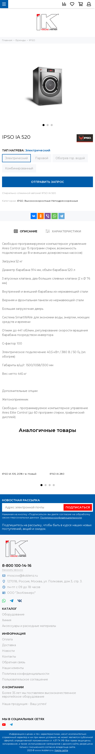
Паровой (41, 158)
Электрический (16, 158)
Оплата (7, 639)
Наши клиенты (13, 668)
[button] (43, 125)
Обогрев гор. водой (70, 158)
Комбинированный (19, 168)
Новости (8, 651)
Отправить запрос (47, 182)
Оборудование (13, 614)
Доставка (9, 645)
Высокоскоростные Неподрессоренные (51, 200)
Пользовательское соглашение (25, 679)
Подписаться (78, 507)
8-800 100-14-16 (16, 565)
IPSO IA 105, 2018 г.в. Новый (19, 473)
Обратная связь (13, 662)
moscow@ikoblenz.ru (22, 575)
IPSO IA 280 (57, 473)
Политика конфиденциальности (61, 517)
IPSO (20, 200)
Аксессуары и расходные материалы (29, 626)
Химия (6, 620)
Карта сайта (61, 750)
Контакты (9, 656)
